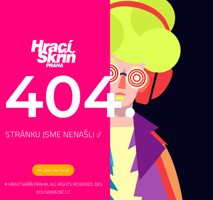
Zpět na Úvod (53, 170)
